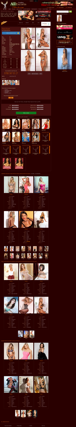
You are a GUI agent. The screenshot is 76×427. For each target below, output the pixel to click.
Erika (40, 251)
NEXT (33, 23)
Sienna (12, 251)
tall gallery (6, 89)
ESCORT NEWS (45, 9)
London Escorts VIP (12, 76)
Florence (17, 258)
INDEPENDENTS (34, 9)
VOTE (38, 23)
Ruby (6, 251)
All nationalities (37, 173)
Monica (40, 258)
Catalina (35, 251)
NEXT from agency (35, 73)
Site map (43, 425)
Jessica (46, 251)
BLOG (50, 9)
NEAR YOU (21, 23)
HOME (10, 9)
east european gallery (8, 90)
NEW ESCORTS (19, 9)
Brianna (29, 258)
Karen (35, 258)
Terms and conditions (8, 425)
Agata (17, 251)
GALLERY (13, 9)
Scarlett (46, 258)
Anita (12, 258)
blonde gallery (7, 91)
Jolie (23, 258)
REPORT (27, 23)
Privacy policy (19, 425)
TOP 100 (39, 9)
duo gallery (6, 92)
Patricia (29, 251)
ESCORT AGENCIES (26, 9)
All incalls (33, 173)
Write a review (26, 112)
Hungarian (11, 48)
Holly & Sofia (6, 258)
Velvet (23, 251)
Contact (31, 425)
